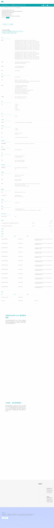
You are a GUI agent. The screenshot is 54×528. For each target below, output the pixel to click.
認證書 (27, 223)
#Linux (17, 30)
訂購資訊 (24, 4)
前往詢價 (7, 16)
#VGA (20, 30)
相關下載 (20, 4)
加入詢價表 (10, 23)
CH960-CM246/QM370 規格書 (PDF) (7, 217)
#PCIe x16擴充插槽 (9, 30)
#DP (22, 30)
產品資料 (27, 211)
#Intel (5, 30)
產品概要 (13, 4)
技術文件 (27, 220)
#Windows (14, 30)
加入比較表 (4, 23)
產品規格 (17, 4)
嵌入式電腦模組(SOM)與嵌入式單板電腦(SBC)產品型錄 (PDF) (10, 214)
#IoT (2, 30)
